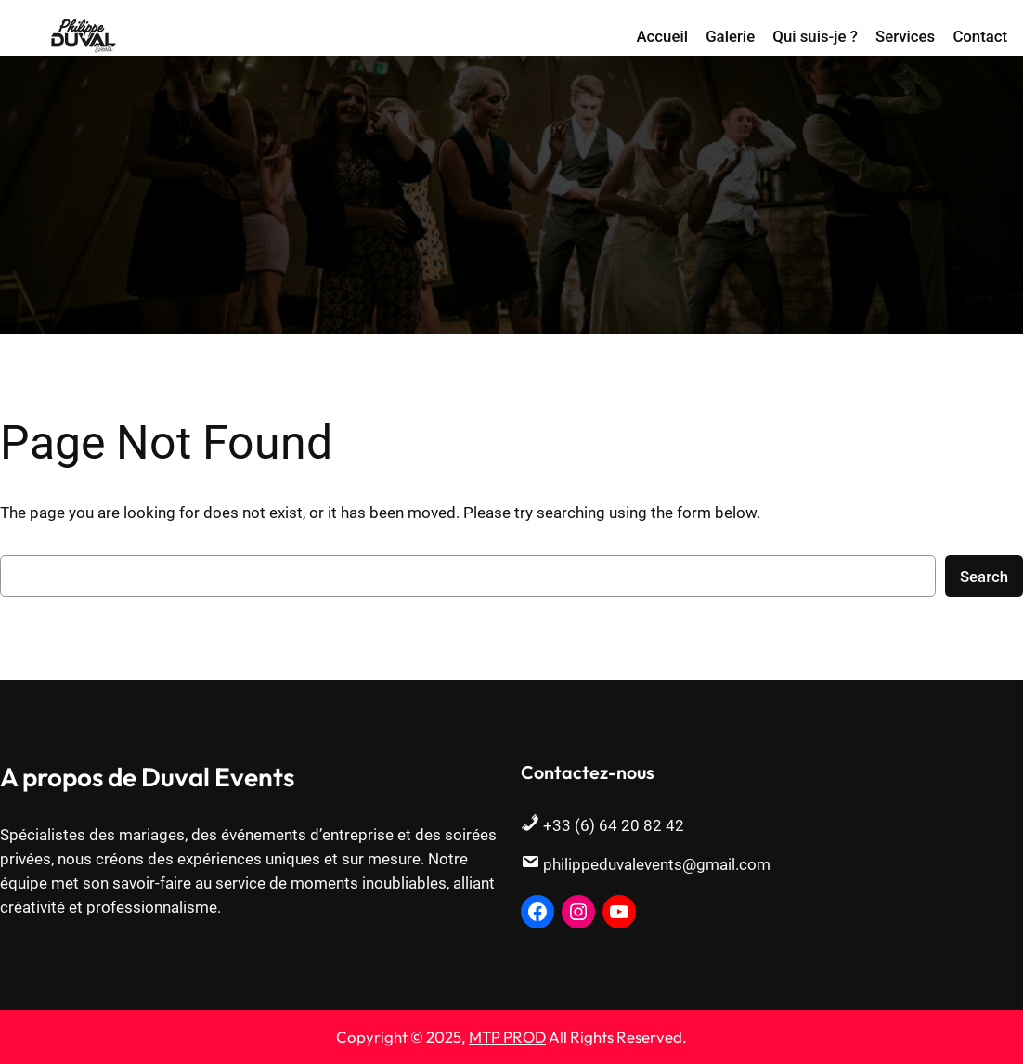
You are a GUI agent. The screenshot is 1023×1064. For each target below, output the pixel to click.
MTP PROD (507, 1036)
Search (984, 576)
